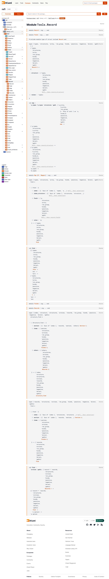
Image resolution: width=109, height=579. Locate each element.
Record (11, 81)
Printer (10, 111)
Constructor (12, 95)
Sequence (10, 38)
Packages (27, 3)
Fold (9, 138)
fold (37, 242)
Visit (9, 147)
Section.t (83, 326)
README (8, 25)
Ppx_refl (9, 29)
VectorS (11, 56)
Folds (9, 140)
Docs (18, 14)
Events (29, 563)
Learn (16, 3)
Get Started (68, 538)
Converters (11, 104)
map (61, 124)
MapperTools (12, 77)
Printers (10, 113)
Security (41, 576)
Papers (67, 559)
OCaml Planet (30, 567)
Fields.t (44, 347)
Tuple (10, 79)
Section (11, 72)
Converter (10, 102)
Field (10, 86)
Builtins (10, 47)
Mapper (11, 74)
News (42, 3)
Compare (10, 118)
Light (86, 520)
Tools (21, 3)
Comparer (10, 120)
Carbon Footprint (56, 576)
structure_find (41, 395)
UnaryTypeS (11, 36)
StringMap (11, 143)
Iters (9, 136)
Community (35, 3)
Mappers (10, 109)
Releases (29, 538)
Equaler (10, 127)
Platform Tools (69, 541)
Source (102, 23)
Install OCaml (69, 534)
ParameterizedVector (15, 63)
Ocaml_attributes (12, 149)
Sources (8, 152)
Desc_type (12, 68)
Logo (66, 567)
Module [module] (62, 18)
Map (10, 88)
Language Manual (70, 545)
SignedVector (12, 65)
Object (10, 99)
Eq (8, 124)
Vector (10, 59)
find (37, 461)
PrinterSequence (12, 115)
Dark (93, 520)
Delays (10, 43)
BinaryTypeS (12, 54)
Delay (9, 40)
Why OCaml (30, 548)
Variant (11, 97)
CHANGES (9, 22)
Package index (31, 18)
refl (3, 9)
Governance (71, 576)
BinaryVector (12, 61)
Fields (11, 90)
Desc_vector (12, 70)
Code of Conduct (99, 576)
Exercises (68, 556)
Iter (9, 133)
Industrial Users (31, 541)
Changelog (30, 534)
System (100, 520)
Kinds (9, 45)
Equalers (10, 129)
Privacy (85, 576)
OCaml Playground (70, 563)
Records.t (45, 369)
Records (11, 93)
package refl (5, 18)
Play (46, 3)
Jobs (28, 571)
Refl (8, 34)
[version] (12, 9)
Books (67, 552)
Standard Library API (71, 548)
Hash (9, 131)
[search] (105, 3)
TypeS (10, 52)
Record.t (35, 67)
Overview (8, 14)
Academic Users (31, 545)
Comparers (11, 122)
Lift (9, 145)
